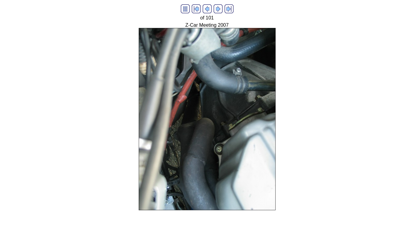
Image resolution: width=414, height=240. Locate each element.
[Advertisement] (207, 224)
